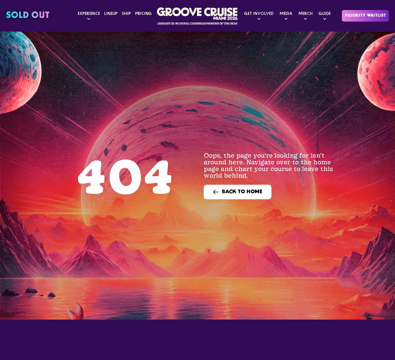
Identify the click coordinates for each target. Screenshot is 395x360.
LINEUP (110, 14)
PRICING (143, 14)
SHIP (126, 14)
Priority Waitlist (365, 15)
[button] (89, 16)
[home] (197, 16)
